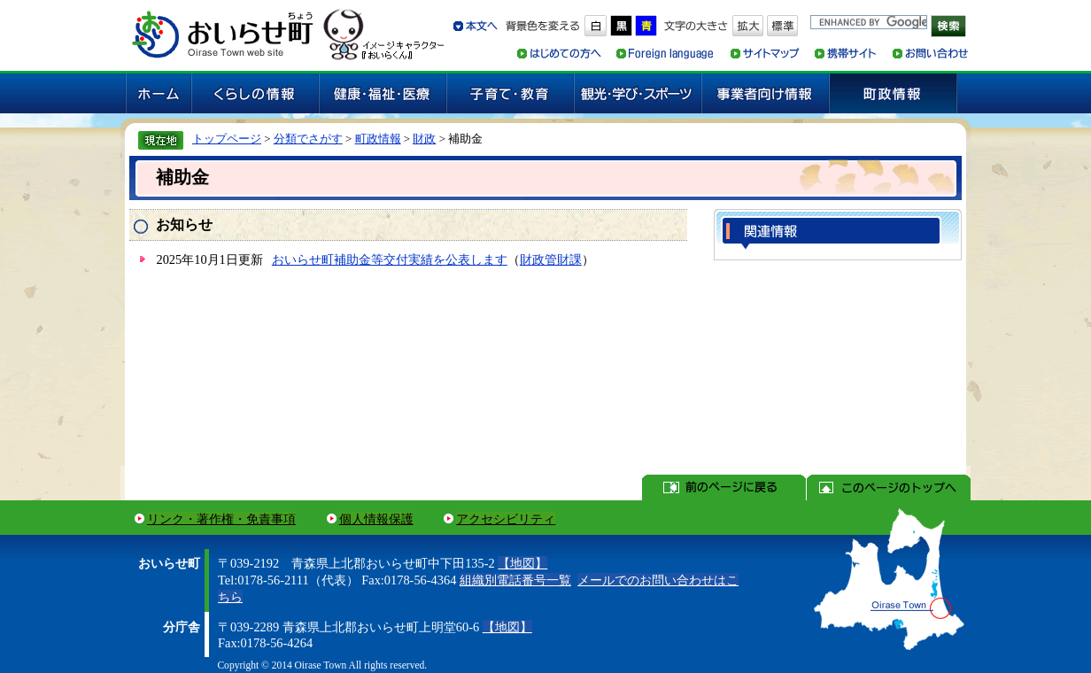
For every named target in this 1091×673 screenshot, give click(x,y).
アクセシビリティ (505, 519)
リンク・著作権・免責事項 (221, 519)
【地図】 (522, 563)
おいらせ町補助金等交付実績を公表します (389, 259)
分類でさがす (308, 138)
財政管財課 (551, 259)
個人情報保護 (376, 519)
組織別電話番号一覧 (515, 580)
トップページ (226, 138)
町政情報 (378, 138)
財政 (424, 138)
